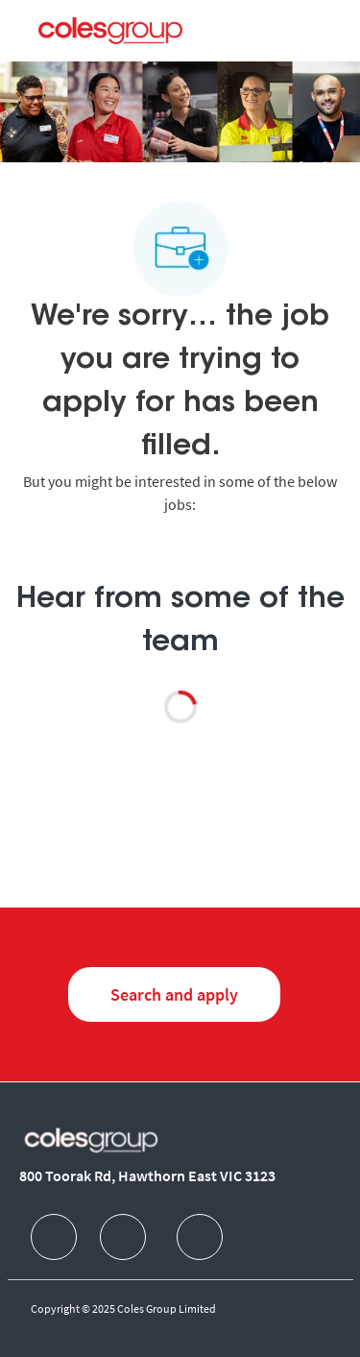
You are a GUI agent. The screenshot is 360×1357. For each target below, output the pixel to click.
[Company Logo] (110, 29)
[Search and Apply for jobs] (174, 994)
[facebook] (54, 1237)
